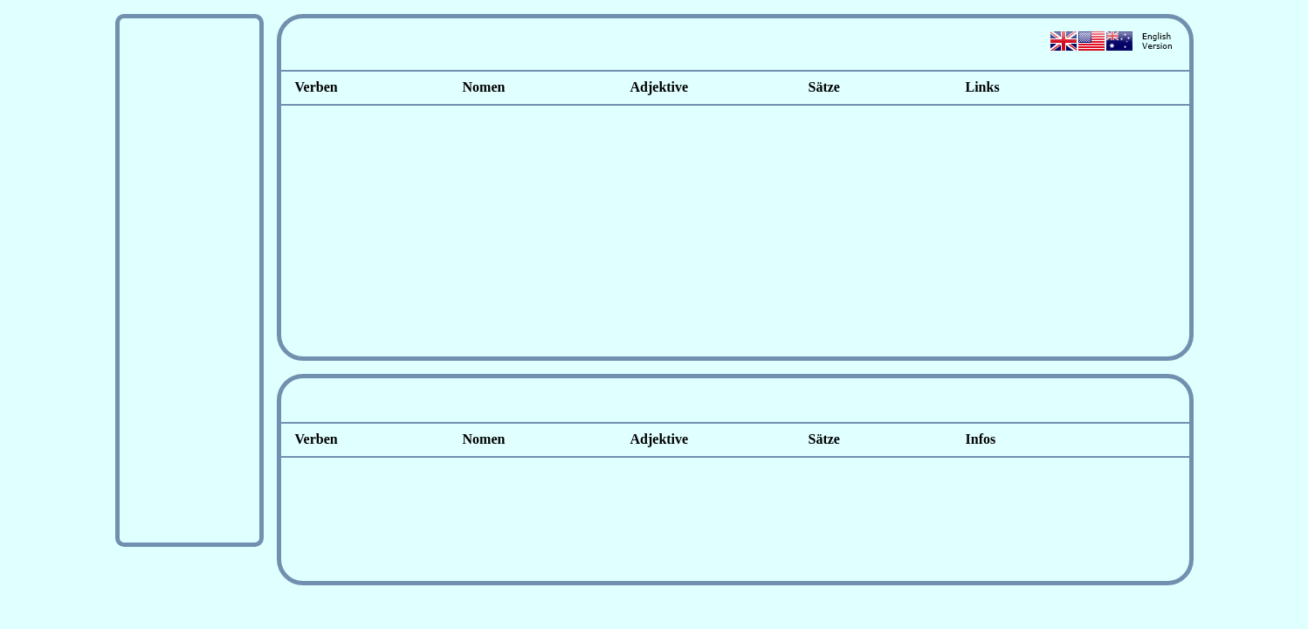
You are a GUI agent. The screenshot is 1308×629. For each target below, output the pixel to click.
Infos (981, 439)
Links (983, 86)
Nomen (484, 86)
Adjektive (659, 86)
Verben (316, 86)
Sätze (819, 86)
